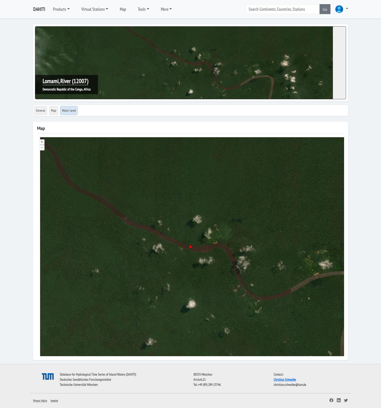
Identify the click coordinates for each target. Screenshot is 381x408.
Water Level (69, 110)
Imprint (54, 400)
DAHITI (39, 9)
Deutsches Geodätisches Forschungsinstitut (85, 379)
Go (325, 9)
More (164, 9)
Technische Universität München (79, 384)
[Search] (282, 9)
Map (123, 9)
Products (59, 9)
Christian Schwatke (285, 379)
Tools (142, 9)
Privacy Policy (40, 400)
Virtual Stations (93, 9)
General (40, 110)
